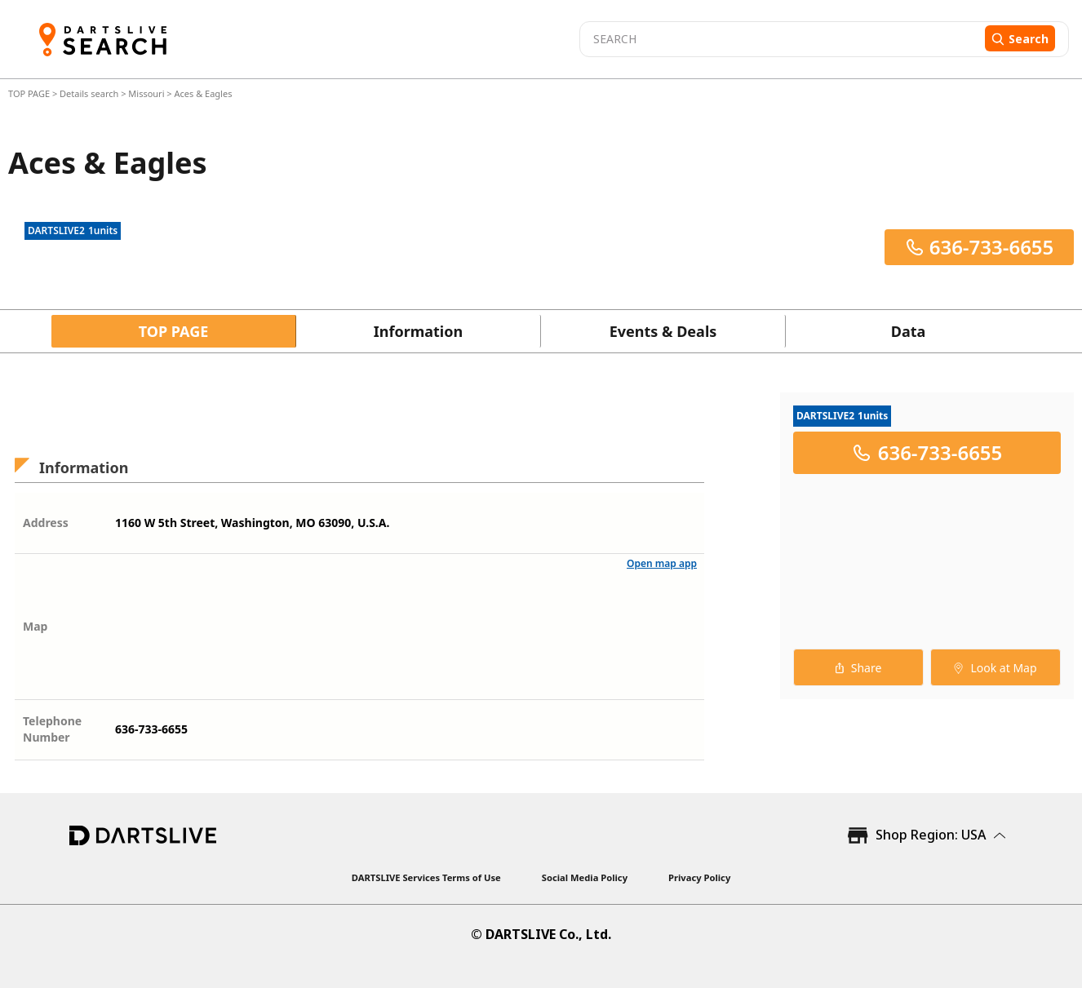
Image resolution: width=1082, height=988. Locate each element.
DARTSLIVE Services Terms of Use (426, 877)
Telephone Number (52, 729)
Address (46, 522)
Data (908, 331)
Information (418, 331)
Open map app (662, 563)
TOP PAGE (30, 93)
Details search (90, 93)
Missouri (146, 93)
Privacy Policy (699, 877)
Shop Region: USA (931, 835)
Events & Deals (663, 331)
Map (35, 626)
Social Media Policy (584, 877)
